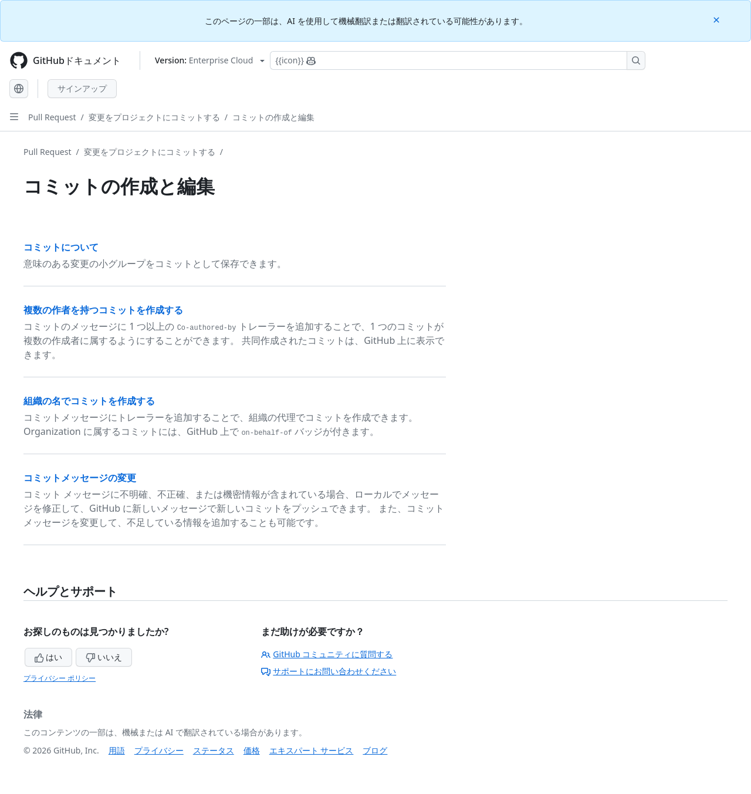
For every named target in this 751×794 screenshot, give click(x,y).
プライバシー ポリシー (59, 678)
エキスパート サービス (311, 750)
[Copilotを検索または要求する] (457, 60)
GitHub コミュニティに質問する (327, 654)
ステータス (213, 750)
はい (49, 657)
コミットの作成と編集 (273, 117)
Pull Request (52, 117)
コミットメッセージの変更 (79, 477)
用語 (117, 750)
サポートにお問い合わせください (328, 671)
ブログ (375, 750)
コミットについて (61, 247)
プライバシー (159, 750)
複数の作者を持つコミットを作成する (103, 309)
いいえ (104, 657)
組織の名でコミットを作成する (89, 400)
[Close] (717, 19)
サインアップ (82, 88)
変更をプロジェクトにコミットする (154, 117)
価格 (251, 750)
